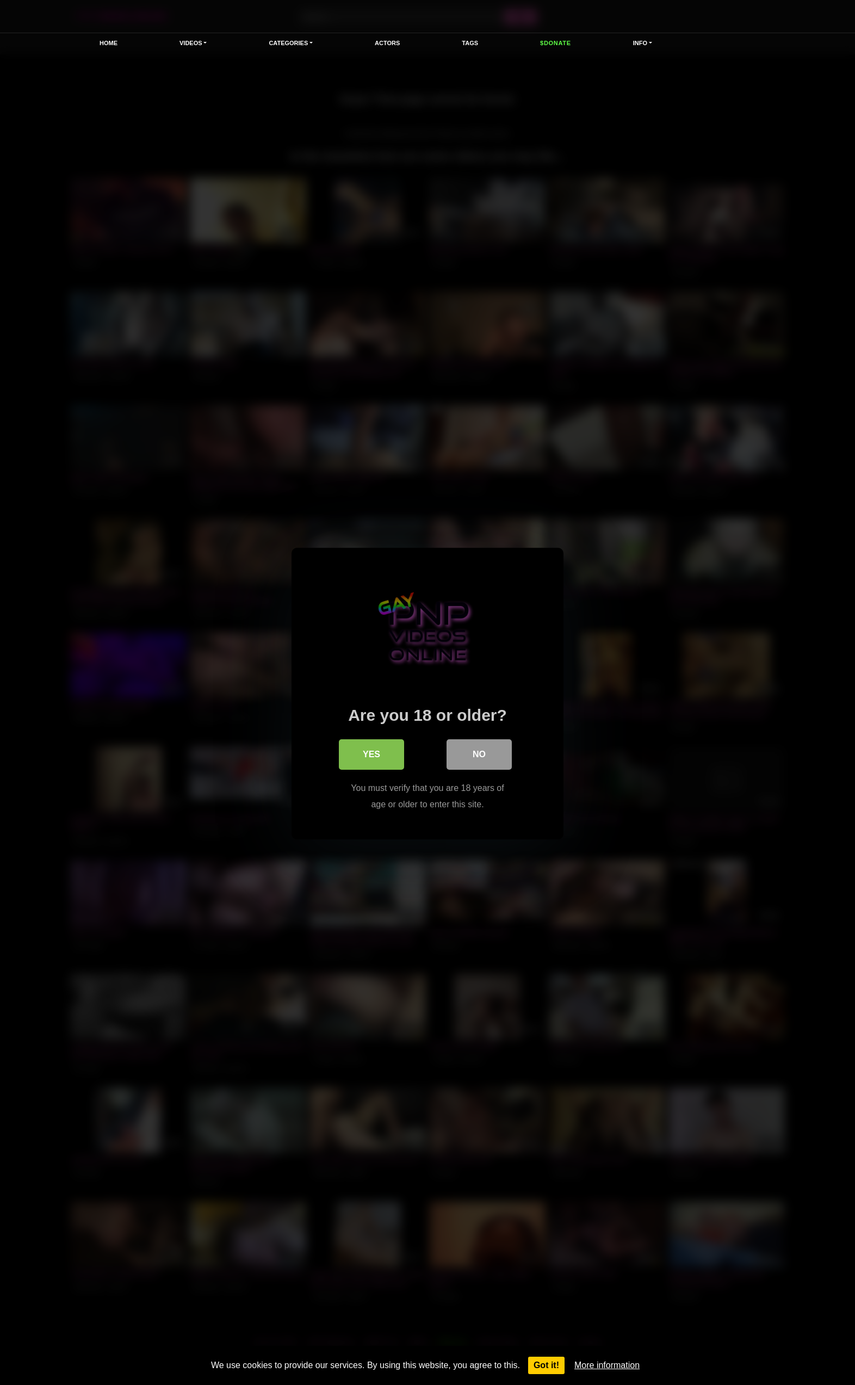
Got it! (546, 1365)
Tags (470, 43)
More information (607, 1365)
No (479, 753)
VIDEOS (190, 43)
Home (108, 43)
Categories (288, 43)
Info (640, 43)
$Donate (555, 43)
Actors (387, 43)
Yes (371, 753)
